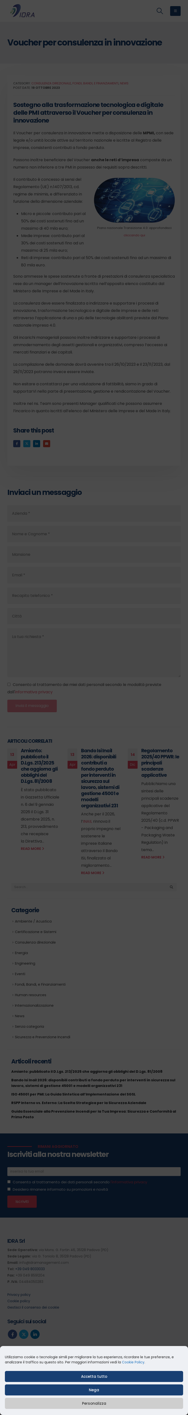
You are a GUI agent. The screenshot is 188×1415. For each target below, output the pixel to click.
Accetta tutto (94, 1376)
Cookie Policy (133, 1362)
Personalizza (94, 1403)
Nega (94, 1389)
